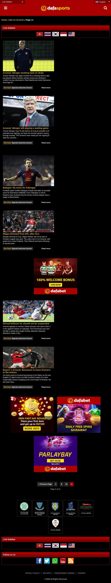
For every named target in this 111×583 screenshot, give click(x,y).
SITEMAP (81, 573)
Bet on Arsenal (16, 20)
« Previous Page (45, 484)
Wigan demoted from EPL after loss (21, 234)
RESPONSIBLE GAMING (65, 573)
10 (66, 484)
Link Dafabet (7, 2)
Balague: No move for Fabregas (19, 187)
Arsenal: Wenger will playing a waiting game (26, 128)
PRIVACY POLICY (32, 573)
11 (72, 484)
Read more (45, 88)
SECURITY (47, 573)
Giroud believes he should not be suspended (26, 323)
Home (4, 20)
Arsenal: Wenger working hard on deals (23, 73)
